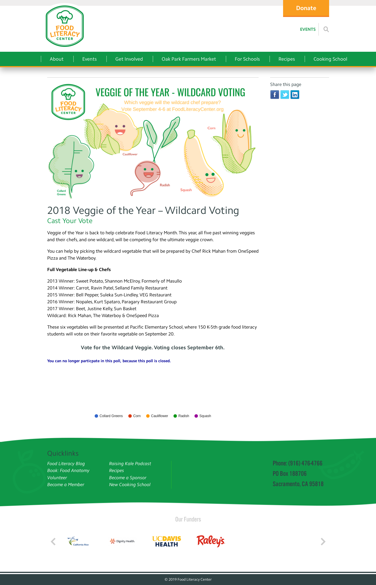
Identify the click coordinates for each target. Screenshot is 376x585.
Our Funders (188, 519)
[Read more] (326, 29)
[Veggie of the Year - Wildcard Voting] (153, 141)
